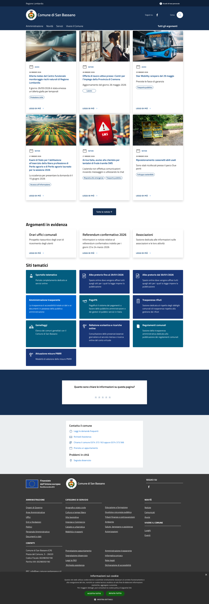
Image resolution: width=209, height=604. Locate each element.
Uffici (28, 517)
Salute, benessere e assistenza (119, 526)
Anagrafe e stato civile (75, 507)
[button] (104, 599)
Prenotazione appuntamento (78, 550)
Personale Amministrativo (38, 531)
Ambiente (109, 521)
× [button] (206, 575)
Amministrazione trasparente (118, 550)
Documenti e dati (33, 536)
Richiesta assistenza (74, 565)
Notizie (88, 67)
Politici (29, 526)
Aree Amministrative (35, 512)
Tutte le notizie (104, 211)
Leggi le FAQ (71, 560)
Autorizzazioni (111, 531)
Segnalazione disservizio (76, 555)
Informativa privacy (114, 555)
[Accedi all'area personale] (169, 3)
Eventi (147, 535)
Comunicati (150, 512)
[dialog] (104, 588)
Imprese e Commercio (75, 522)
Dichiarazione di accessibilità (118, 565)
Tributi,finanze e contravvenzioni (120, 517)
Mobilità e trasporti (74, 531)
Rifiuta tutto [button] (115, 593)
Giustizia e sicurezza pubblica (118, 512)
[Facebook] (156, 15)
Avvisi (34, 67)
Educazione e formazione (116, 507)
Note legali (110, 560)
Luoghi (148, 530)
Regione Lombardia (34, 3)
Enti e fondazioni (33, 522)
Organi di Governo (34, 507)
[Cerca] (180, 15)
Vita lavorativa (72, 517)
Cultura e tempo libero (75, 512)
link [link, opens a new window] (130, 588)
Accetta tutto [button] (94, 593)
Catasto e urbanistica (75, 526)
